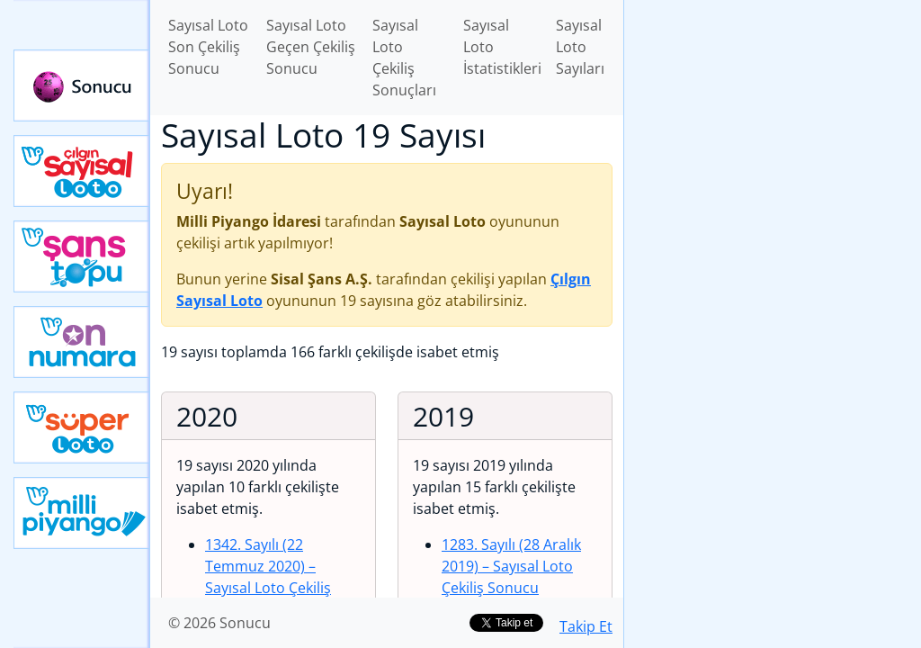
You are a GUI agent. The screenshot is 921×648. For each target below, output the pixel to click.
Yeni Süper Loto (81, 428)
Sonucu (81, 86)
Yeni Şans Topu (81, 256)
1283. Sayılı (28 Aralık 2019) (511, 566)
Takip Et (586, 626)
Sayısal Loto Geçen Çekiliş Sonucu (310, 46)
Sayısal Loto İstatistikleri (502, 46)
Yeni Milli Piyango (81, 513)
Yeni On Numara (81, 342)
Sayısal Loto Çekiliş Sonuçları (404, 57)
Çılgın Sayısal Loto (81, 171)
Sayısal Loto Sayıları (580, 46)
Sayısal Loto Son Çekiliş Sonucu (208, 46)
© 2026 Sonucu (219, 623)
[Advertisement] (773, 126)
